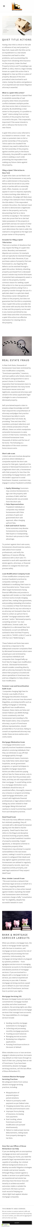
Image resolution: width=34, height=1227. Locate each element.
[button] (4, 6)
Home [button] (17, 1212)
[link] (17, 6)
